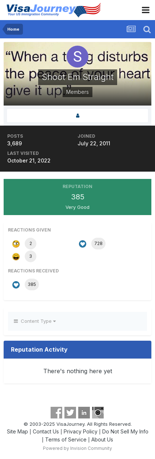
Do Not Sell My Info (125, 431)
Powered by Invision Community (77, 448)
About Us (102, 439)
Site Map (17, 431)
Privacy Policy (81, 431)
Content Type (35, 321)
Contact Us (46, 431)
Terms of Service (66, 439)
